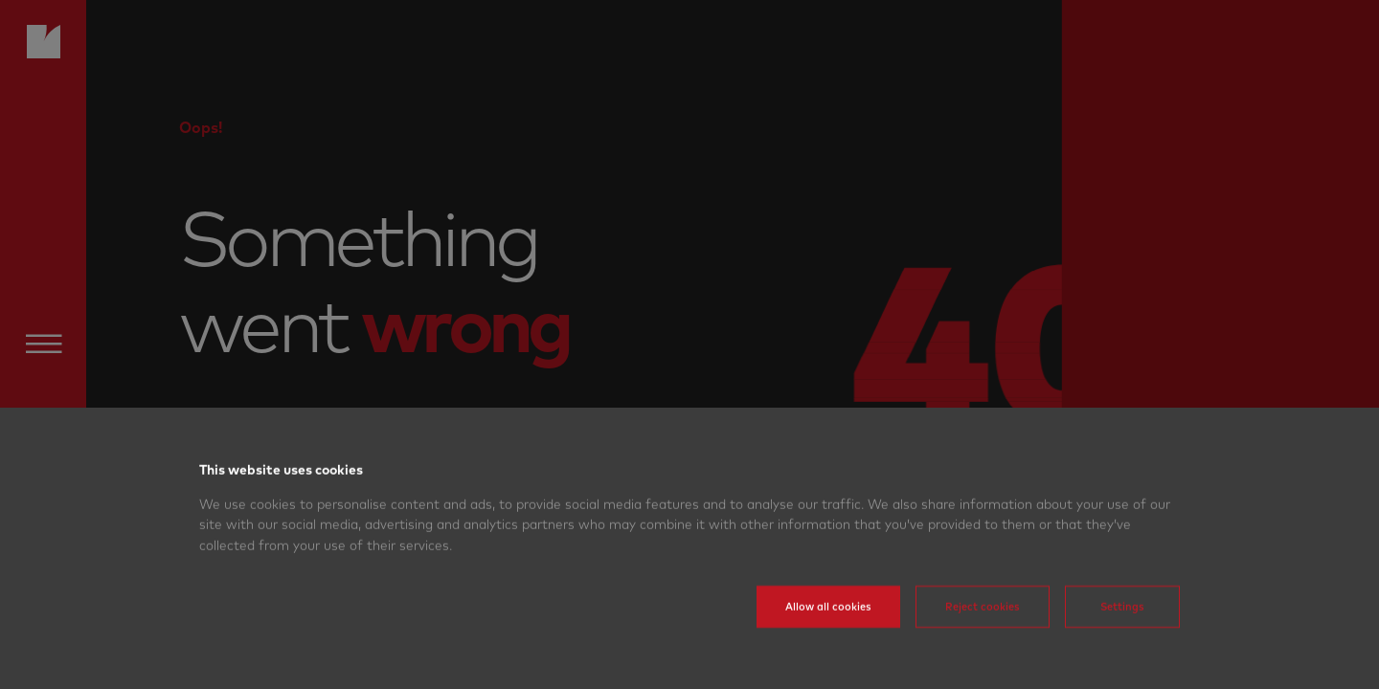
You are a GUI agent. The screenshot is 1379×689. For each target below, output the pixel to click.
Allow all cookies (828, 625)
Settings (1122, 625)
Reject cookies (982, 625)
